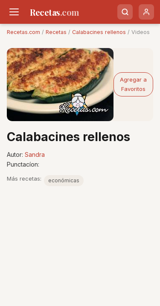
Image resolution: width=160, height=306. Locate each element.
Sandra (35, 154)
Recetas (56, 32)
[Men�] (14, 12)
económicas (63, 180)
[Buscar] (125, 12)
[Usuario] (146, 12)
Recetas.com (23, 32)
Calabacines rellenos (99, 32)
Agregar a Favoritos (133, 84)
